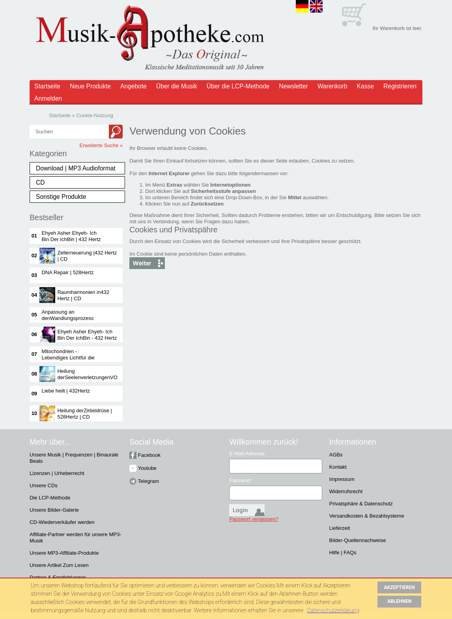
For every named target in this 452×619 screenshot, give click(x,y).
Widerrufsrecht (346, 491)
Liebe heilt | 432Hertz (65, 391)
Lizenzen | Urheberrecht (57, 473)
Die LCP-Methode (50, 498)
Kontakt (338, 467)
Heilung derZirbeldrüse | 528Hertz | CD (84, 414)
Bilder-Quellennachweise (357, 540)
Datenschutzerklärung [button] (333, 610)
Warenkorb (332, 86)
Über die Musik (176, 86)
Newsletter (293, 86)
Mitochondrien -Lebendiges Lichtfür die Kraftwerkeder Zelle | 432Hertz (67, 360)
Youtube (143, 468)
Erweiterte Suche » (101, 145)
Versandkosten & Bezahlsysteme (366, 516)
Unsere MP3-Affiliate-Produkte (64, 553)
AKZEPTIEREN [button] (399, 587)
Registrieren (400, 86)
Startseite (47, 86)
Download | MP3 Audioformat (76, 168)
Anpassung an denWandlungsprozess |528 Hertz (67, 318)
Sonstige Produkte (61, 196)
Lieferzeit (339, 528)
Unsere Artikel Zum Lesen (59, 565)
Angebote (133, 86)
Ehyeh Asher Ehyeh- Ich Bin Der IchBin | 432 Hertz (71, 236)
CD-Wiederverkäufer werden (62, 522)
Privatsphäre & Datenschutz (361, 504)
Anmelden (48, 98)
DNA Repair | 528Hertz (67, 272)
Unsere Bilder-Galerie (54, 510)
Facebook (145, 455)
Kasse (365, 86)
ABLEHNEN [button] (399, 601)
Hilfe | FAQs (343, 552)
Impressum (342, 479)
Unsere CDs (44, 485)
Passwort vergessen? (253, 519)
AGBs (336, 455)
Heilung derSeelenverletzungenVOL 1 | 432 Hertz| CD (88, 377)
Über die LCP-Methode (238, 86)
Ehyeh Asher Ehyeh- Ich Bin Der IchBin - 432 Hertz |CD (87, 338)
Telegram (144, 481)
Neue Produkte (90, 86)
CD (40, 182)
